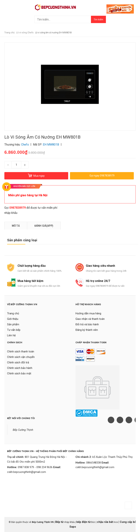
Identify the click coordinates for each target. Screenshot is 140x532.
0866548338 (93, 462)
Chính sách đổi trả (18, 362)
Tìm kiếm (98, 19)
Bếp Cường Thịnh (23, 429)
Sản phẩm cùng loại (22, 240)
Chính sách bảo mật (19, 373)
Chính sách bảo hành (19, 368)
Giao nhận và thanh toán (90, 319)
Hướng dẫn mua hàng (88, 313)
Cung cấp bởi (128, 522)
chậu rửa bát (105, 522)
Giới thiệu (12, 319)
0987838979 (17, 207)
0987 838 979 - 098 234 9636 (35, 467)
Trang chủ (13, 313)
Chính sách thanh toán (20, 351)
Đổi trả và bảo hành (87, 324)
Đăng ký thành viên (86, 330)
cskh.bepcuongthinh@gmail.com (26, 472)
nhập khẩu (10, 213)
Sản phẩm (13, 324)
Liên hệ (11, 335)
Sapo (72, 526)
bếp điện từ (83, 522)
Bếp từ (59, 522)
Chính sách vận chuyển (21, 357)
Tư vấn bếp (13, 330)
